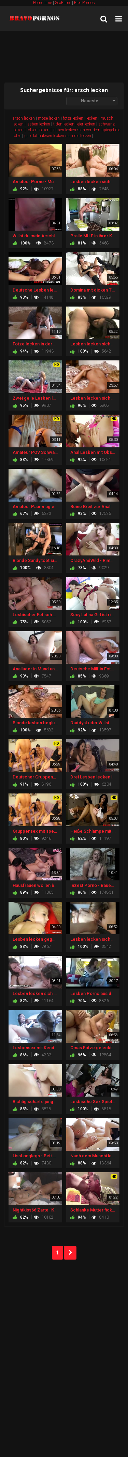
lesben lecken (38, 124)
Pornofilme (42, 2)
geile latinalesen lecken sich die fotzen (57, 135)
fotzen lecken (38, 130)
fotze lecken (73, 118)
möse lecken (49, 118)
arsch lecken (24, 118)
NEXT (70, 1253)
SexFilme (63, 2)
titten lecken (63, 124)
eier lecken (86, 124)
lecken (91, 118)
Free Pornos (84, 2)
